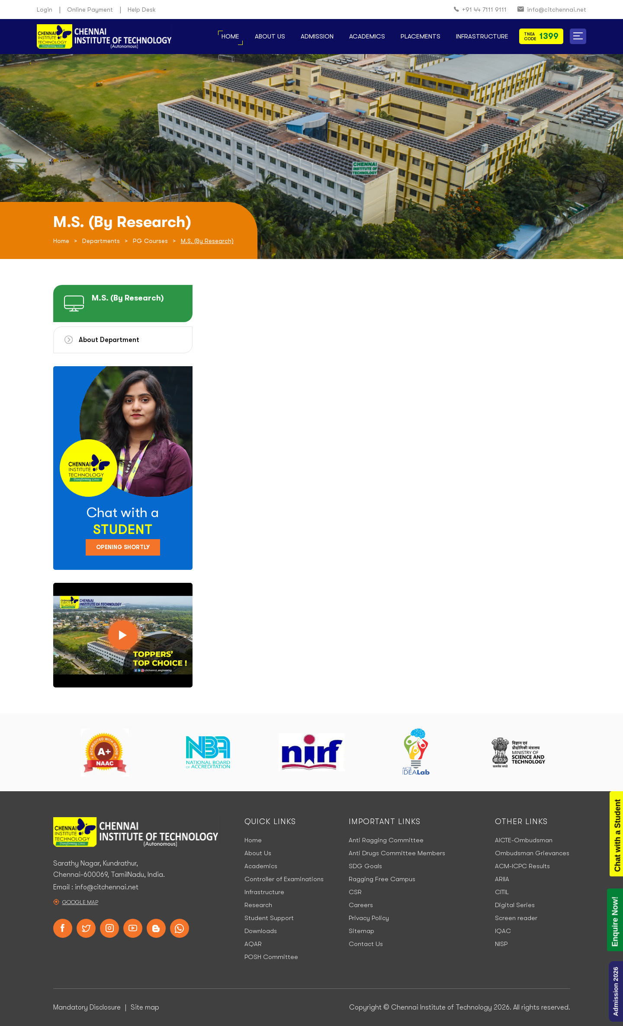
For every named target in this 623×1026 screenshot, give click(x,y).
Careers (361, 905)
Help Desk (142, 9)
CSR (355, 892)
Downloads (260, 931)
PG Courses (150, 240)
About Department (109, 340)
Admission (317, 36)
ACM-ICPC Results (522, 866)
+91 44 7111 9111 (480, 9)
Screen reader (516, 918)
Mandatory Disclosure (87, 1007)
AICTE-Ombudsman (523, 840)
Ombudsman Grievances (532, 853)
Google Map (80, 902)
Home (230, 36)
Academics (367, 36)
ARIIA (502, 879)
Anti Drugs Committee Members (397, 853)
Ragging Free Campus (382, 879)
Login (44, 9)
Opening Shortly (123, 547)
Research (258, 905)
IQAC (503, 931)
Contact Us (366, 944)
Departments (101, 240)
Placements (420, 36)
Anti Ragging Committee (386, 840)
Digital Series (515, 905)
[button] (578, 36)
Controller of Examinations (284, 879)
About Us (270, 36)
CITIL (502, 892)
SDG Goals (365, 866)
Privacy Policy (369, 918)
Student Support (269, 918)
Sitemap (361, 931)
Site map (145, 1007)
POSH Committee (271, 957)
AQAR (253, 944)
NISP (501, 944)
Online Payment (90, 9)
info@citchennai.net (551, 9)
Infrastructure (482, 36)
